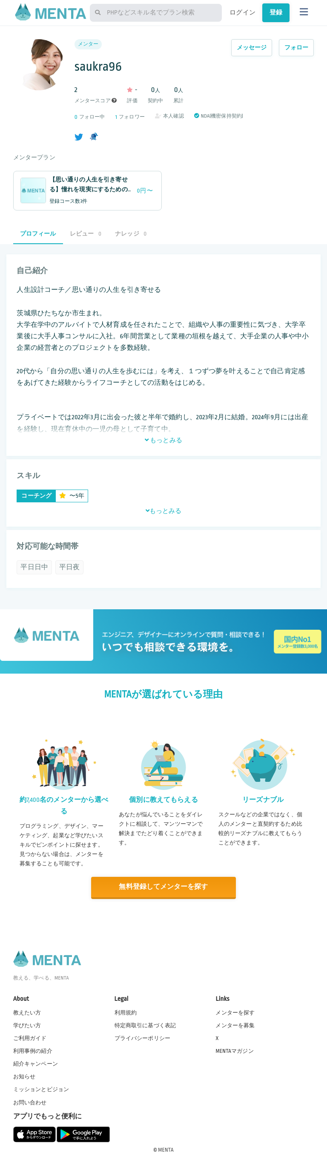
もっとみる (163, 440)
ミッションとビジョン (41, 1089)
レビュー (85, 234)
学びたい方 (27, 1025)
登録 (276, 12)
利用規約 (126, 1012)
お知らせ (24, 1077)
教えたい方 (27, 1012)
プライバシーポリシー (143, 1038)
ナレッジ (130, 234)
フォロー (296, 47)
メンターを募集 (235, 1025)
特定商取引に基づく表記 (145, 1025)
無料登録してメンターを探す (163, 886)
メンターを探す (235, 1012)
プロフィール (38, 234)
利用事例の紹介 (32, 1051)
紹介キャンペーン (35, 1064)
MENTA (166, 1150)
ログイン (242, 12)
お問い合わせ (30, 1102)
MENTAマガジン (234, 1051)
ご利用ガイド (30, 1038)
